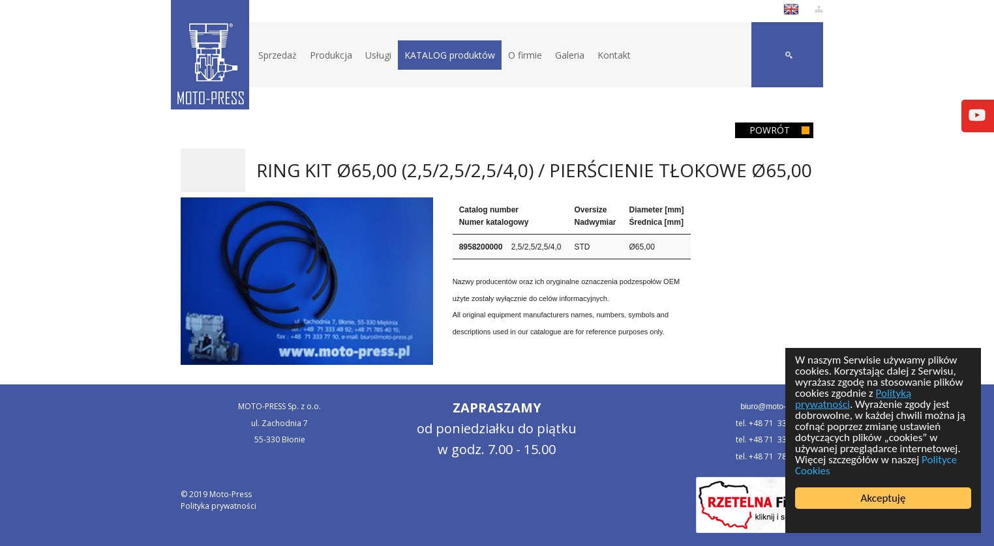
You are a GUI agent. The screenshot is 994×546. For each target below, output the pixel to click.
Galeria (569, 55)
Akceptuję (883, 498)
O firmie (525, 55)
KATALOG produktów (449, 55)
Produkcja (331, 55)
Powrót (769, 130)
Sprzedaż (277, 55)
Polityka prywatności (218, 505)
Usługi (378, 55)
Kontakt (614, 55)
